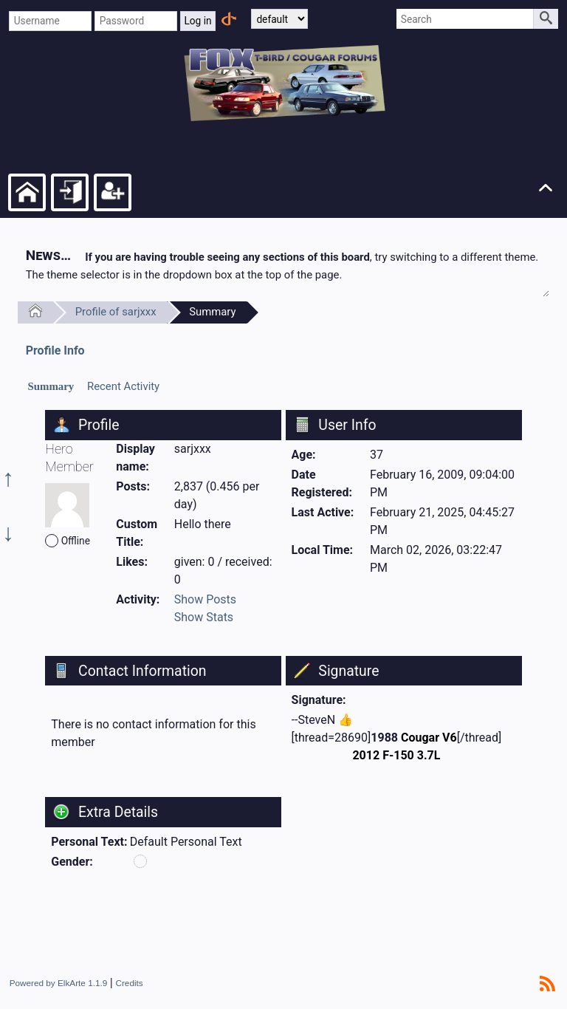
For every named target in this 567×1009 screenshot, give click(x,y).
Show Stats (203, 617)
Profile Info (55, 350)
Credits (128, 983)
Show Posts (205, 599)
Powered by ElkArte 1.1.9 (59, 983)
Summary (212, 311)
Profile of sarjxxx (116, 311)
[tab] (51, 387)
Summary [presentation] (50, 386)
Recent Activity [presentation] (123, 386)
